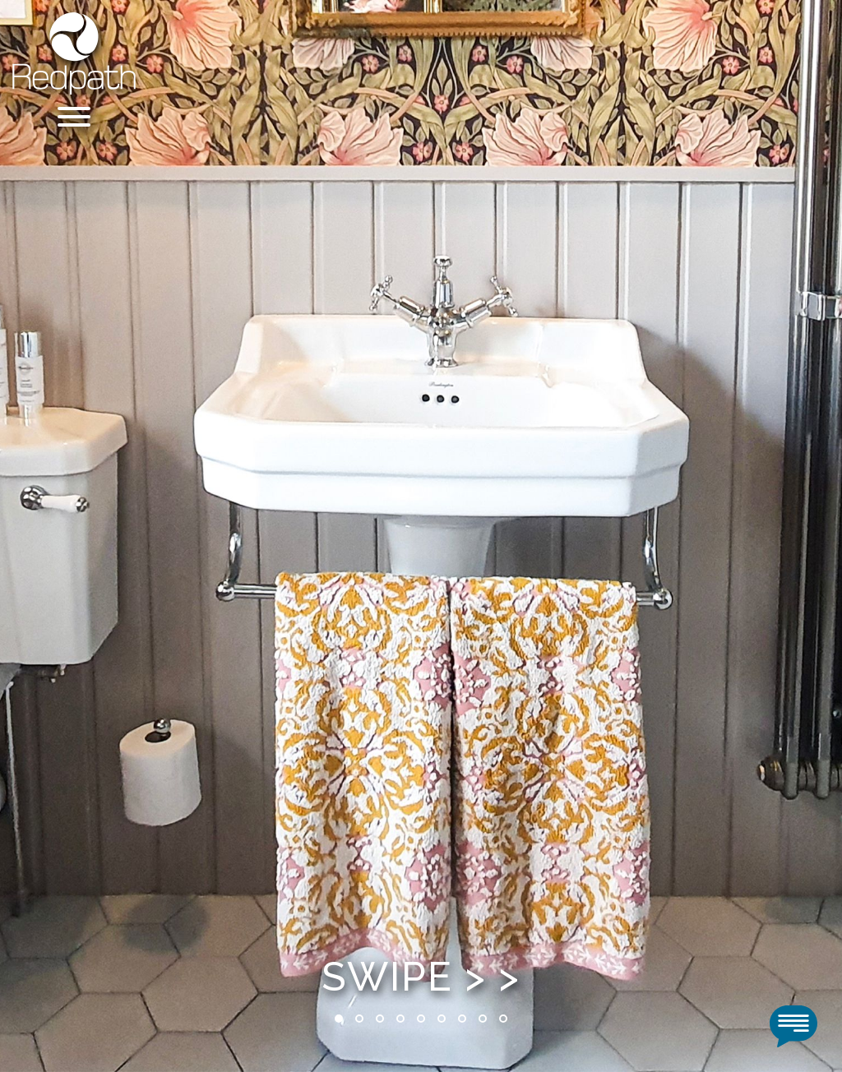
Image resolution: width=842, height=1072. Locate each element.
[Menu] (74, 119)
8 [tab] (483, 1018)
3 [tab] (380, 1018)
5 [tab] (421, 1018)
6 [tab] (441, 1018)
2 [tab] (359, 1018)
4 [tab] (400, 1018)
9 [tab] (503, 1018)
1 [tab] (339, 1018)
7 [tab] (462, 1018)
